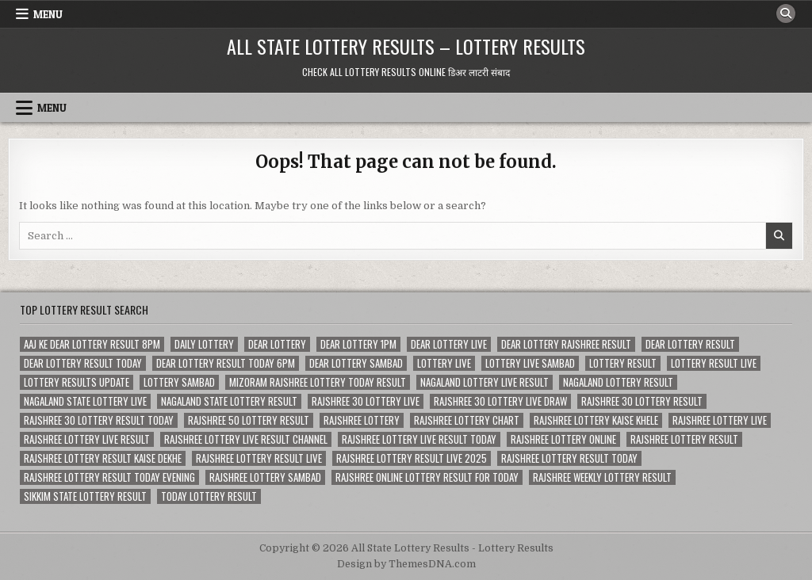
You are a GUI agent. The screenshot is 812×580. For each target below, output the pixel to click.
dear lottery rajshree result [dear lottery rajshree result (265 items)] (566, 344)
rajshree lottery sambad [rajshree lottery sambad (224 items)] (265, 477)
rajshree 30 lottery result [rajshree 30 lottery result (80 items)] (642, 401)
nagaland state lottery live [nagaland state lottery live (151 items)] (85, 401)
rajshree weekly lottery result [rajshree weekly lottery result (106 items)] (602, 477)
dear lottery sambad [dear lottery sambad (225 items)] (356, 363)
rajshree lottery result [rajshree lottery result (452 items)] (684, 439)
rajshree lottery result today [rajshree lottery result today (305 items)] (569, 458)
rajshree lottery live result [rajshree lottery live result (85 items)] (87, 439)
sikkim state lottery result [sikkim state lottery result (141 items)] (85, 496)
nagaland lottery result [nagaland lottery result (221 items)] (618, 382)
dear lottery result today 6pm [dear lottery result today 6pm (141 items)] (225, 363)
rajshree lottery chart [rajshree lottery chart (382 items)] (466, 420)
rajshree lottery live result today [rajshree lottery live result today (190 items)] (419, 439)
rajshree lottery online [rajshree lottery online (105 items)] (563, 439)
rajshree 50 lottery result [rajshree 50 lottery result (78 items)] (248, 420)
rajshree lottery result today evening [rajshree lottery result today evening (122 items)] (109, 477)
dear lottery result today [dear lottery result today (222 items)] (83, 363)
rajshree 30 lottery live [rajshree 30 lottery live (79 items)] (365, 401)
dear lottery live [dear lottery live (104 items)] (449, 344)
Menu (48, 14)
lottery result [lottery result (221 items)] (623, 363)
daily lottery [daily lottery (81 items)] (204, 344)
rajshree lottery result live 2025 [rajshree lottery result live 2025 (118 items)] (411, 458)
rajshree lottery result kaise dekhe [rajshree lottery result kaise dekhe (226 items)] (103, 458)
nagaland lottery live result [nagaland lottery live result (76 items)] (484, 382)
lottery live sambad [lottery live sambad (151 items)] (530, 363)
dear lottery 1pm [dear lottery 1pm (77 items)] (358, 344)
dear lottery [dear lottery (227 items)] (277, 344)
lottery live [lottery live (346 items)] (444, 363)
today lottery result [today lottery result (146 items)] (209, 496)
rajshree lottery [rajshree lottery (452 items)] (362, 420)
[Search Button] (785, 13)
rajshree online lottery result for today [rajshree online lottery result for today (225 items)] (427, 477)
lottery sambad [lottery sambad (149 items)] (179, 382)
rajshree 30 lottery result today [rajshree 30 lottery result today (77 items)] (99, 420)
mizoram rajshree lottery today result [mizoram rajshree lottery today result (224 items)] (317, 382)
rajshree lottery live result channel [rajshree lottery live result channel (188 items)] (245, 439)
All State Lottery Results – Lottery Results (406, 46)
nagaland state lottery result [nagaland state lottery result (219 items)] (229, 401)
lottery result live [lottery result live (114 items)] (713, 363)
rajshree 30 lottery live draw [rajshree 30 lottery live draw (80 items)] (500, 401)
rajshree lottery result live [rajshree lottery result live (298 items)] (259, 458)
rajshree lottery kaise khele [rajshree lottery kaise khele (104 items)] (596, 420)
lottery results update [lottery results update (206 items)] (76, 382)
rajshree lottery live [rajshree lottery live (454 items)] (719, 420)
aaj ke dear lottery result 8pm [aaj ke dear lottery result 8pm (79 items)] (92, 344)
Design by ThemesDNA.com (406, 564)
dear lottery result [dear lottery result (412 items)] (690, 344)
